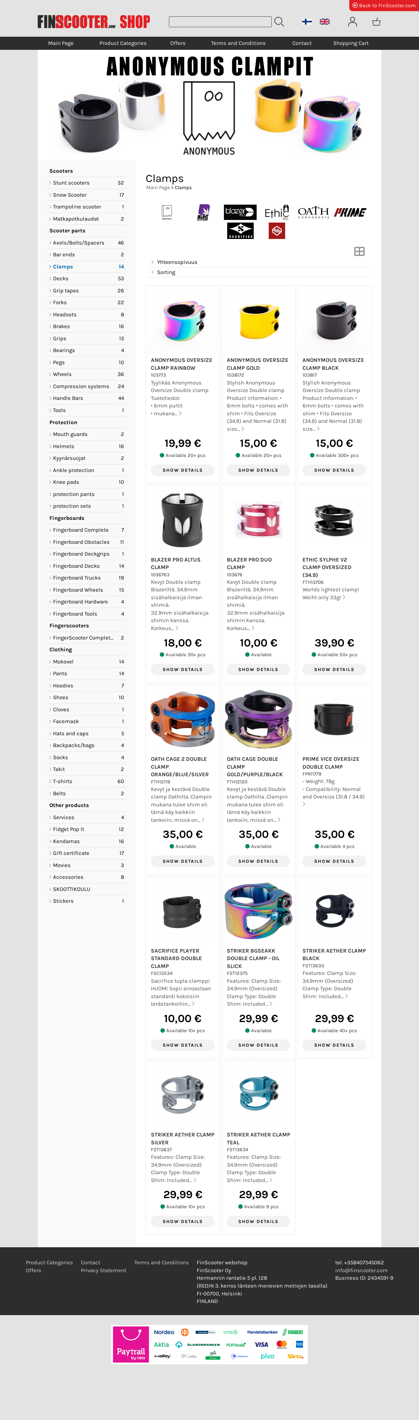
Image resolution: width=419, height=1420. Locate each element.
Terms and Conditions (238, 43)
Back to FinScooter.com (384, 5)
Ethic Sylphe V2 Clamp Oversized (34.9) (327, 567)
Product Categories (123, 43)
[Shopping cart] (376, 22)
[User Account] (352, 22)
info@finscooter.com (361, 1270)
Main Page (61, 43)
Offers (178, 43)
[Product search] (220, 21)
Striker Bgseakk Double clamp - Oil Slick (253, 958)
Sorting (162, 272)
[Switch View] (359, 253)
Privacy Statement (103, 1270)
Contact (302, 43)
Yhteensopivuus (173, 262)
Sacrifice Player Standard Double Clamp (176, 958)
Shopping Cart (351, 43)
